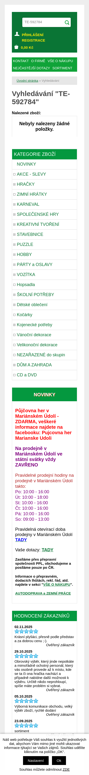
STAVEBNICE (30, 234)
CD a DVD (27, 375)
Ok (59, 761)
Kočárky (24, 314)
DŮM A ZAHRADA (34, 365)
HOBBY (24, 254)
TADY (47, 549)
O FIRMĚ (38, 61)
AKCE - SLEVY (31, 174)
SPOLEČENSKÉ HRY (38, 214)
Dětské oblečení (32, 304)
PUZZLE (25, 244)
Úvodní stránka (27, 80)
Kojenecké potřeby (34, 324)
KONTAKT (21, 61)
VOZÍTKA (26, 274)
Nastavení (36, 761)
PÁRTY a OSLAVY (34, 264)
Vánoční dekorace (34, 334)
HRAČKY (26, 184)
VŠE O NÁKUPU (56, 584)
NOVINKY (26, 164)
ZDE (66, 769)
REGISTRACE (33, 40)
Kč (27, 47)
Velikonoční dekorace (37, 344)
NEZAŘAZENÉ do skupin (41, 354)
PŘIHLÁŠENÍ (32, 35)
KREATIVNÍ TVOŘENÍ (38, 224)
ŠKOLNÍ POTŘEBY (35, 294)
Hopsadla (26, 284)
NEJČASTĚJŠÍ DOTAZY (31, 68)
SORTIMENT (62, 68)
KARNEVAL (28, 204)
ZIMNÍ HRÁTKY (32, 194)
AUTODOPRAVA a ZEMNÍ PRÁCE (43, 593)
